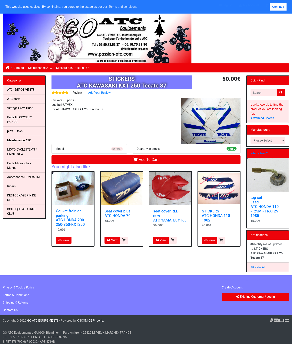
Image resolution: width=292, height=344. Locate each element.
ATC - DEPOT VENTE (20, 89)
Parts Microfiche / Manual (19, 165)
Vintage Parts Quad (20, 108)
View (63, 240)
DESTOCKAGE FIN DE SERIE (21, 198)
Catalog (19, 68)
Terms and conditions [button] (123, 6)
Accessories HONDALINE (24, 177)
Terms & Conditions (16, 295)
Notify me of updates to (267, 251)
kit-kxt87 (83, 68)
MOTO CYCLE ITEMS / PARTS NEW (22, 152)
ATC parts (13, 99)
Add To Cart (145, 159)
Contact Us (10, 310)
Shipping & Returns (15, 302)
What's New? (259, 153)
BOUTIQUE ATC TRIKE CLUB (21, 211)
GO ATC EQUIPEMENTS (42, 320)
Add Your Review (99, 92)
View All (258, 267)
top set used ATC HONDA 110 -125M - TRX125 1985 (265, 206)
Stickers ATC (64, 68)
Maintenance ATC (40, 68)
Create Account (232, 287)
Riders (11, 186)
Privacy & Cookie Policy (18, 287)
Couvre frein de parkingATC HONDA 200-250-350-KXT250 (70, 218)
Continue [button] (278, 6)
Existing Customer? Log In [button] (255, 296)
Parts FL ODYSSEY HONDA (19, 120)
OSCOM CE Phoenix (90, 320)
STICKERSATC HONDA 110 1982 (216, 215)
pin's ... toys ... (16, 131)
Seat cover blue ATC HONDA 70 (118, 213)
